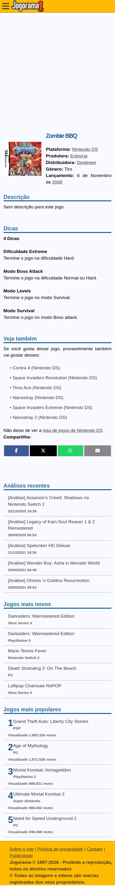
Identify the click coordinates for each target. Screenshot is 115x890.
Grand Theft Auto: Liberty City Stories (50, 721)
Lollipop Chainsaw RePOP (35, 685)
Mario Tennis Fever (27, 650)
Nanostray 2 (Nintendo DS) (40, 417)
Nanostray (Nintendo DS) (38, 397)
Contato (95, 849)
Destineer (86, 162)
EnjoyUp (79, 155)
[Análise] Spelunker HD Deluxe (39, 545)
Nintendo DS (85, 149)
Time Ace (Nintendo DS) (37, 387)
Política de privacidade (60, 849)
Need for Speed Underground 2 (45, 818)
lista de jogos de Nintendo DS (73, 430)
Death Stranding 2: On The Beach (42, 668)
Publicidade (21, 855)
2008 (57, 182)
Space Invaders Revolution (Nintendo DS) (55, 377)
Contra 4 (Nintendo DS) (36, 367)
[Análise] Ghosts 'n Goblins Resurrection (48, 580)
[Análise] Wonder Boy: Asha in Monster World (54, 563)
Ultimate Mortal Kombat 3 (38, 794)
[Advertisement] (57, 72)
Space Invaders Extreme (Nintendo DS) (52, 407)
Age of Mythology (30, 745)
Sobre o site (21, 849)
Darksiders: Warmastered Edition (41, 616)
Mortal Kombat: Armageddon (42, 770)
